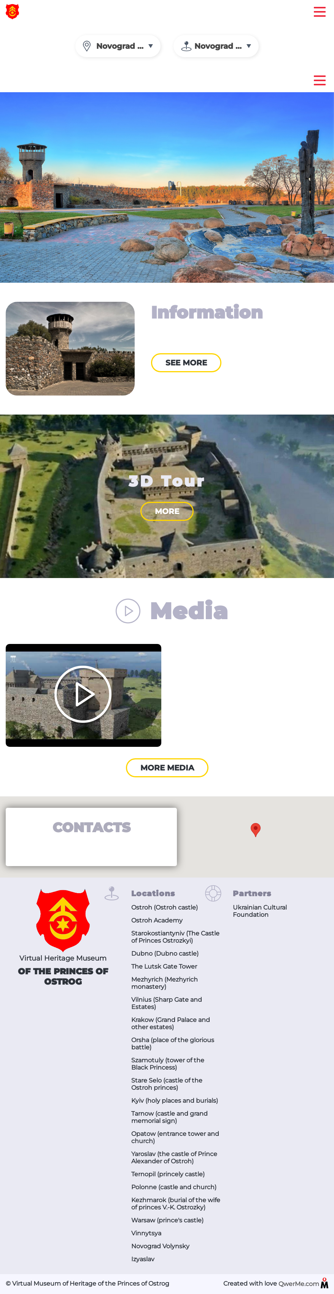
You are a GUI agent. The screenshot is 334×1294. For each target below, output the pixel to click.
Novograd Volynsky (160, 1246)
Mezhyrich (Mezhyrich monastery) (164, 983)
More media (167, 767)
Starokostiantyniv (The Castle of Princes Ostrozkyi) (175, 937)
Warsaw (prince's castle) (167, 1220)
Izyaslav (142, 1259)
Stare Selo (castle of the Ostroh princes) (166, 1084)
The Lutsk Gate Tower (164, 966)
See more (186, 362)
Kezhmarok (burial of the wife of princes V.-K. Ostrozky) (175, 1203)
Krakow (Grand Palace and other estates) (170, 1023)
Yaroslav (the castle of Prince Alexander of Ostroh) (174, 1157)
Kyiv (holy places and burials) (174, 1100)
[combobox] (118, 46)
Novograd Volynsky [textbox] (128, 46)
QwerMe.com (303, 1284)
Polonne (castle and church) (173, 1187)
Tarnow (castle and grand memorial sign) (169, 1117)
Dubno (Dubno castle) (165, 953)
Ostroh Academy (157, 920)
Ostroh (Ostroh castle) (164, 907)
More (167, 511)
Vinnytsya (146, 1233)
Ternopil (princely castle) (168, 1174)
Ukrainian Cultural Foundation (260, 911)
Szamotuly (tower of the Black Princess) (167, 1064)
